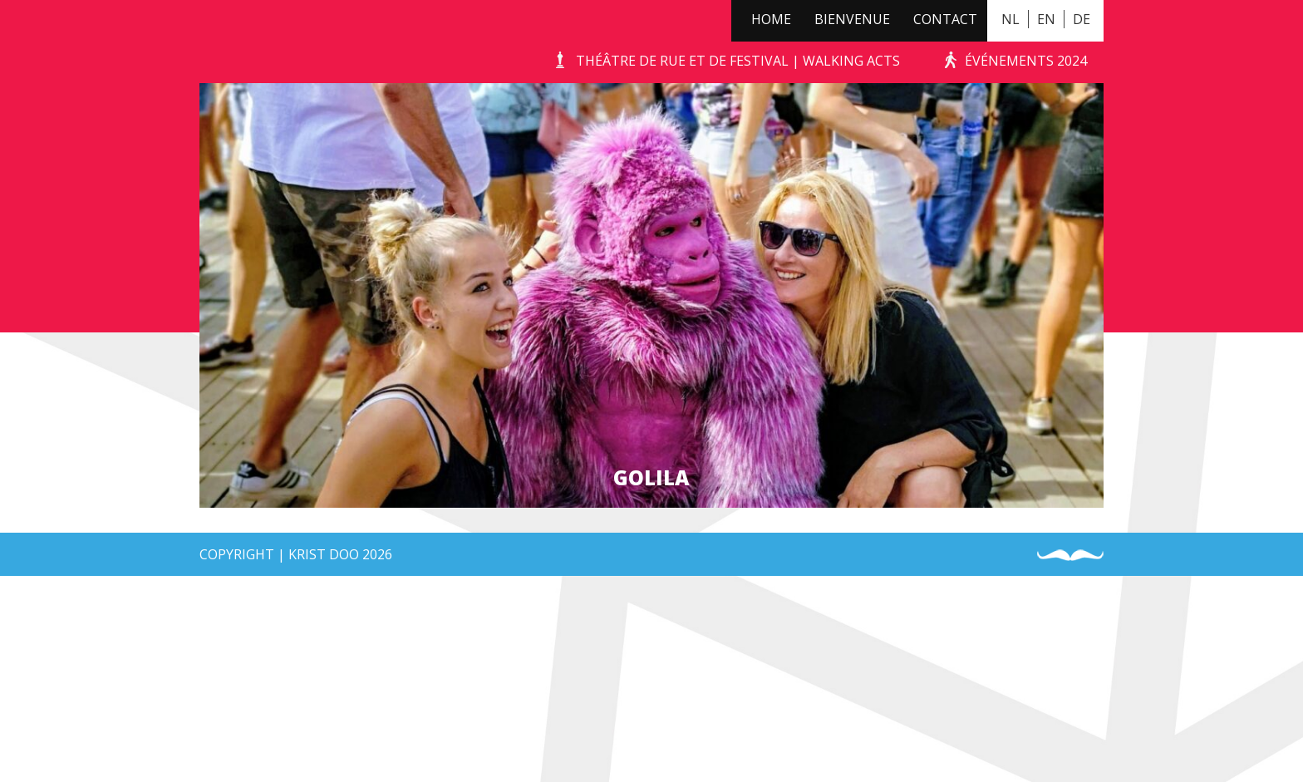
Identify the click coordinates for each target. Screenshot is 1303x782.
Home (771, 19)
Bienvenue (852, 19)
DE (1081, 19)
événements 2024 (1026, 61)
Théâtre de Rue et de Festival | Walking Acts (738, 61)
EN (1046, 19)
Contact (945, 19)
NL (1010, 19)
